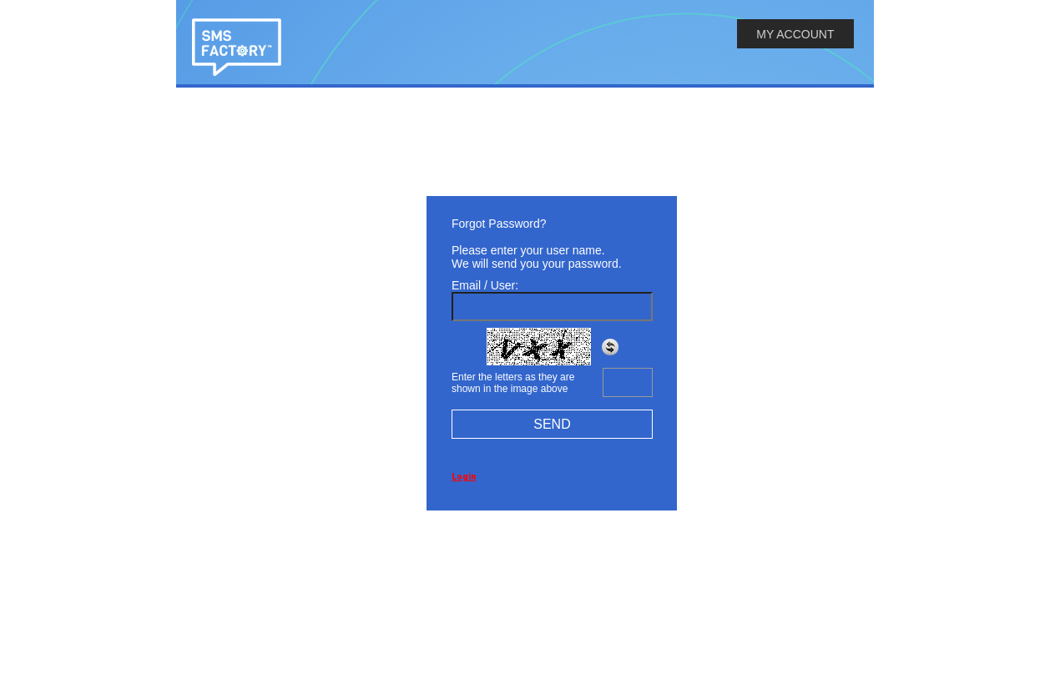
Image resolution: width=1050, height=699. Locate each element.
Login (464, 476)
